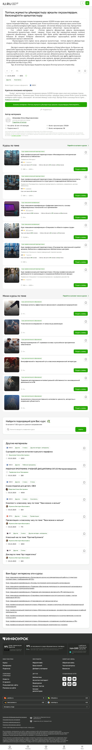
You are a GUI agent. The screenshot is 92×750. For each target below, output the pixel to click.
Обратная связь (68, 663)
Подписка (6, 669)
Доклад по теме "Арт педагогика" (21, 554)
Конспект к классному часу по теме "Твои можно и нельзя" (33, 503)
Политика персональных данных (12, 725)
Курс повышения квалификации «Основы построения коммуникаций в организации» (38, 583)
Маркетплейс (38, 663)
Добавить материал (40, 669)
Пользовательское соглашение (11, 719)
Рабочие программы (29, 465)
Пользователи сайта (10, 685)
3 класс (25, 499)
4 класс (25, 447)
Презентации (34, 516)
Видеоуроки (37, 683)
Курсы (5, 663)
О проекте (6, 682)
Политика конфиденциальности (11, 722)
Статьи (32, 482)
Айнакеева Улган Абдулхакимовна (25, 118)
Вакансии (66, 669)
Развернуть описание (12, 99)
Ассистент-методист (40, 680)
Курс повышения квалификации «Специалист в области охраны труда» (47, 227)
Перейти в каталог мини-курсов (76, 296)
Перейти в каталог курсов (78, 145)
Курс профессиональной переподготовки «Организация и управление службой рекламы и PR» (41, 621)
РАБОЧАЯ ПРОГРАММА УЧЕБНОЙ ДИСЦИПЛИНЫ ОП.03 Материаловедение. (41, 469)
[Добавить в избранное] (85, 71)
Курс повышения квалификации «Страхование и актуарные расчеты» (32, 601)
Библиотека (37, 677)
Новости (6, 679)
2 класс (25, 482)
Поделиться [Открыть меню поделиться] (46, 110)
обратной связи (61, 741)
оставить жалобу (16, 135)
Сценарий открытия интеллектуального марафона (29, 451)
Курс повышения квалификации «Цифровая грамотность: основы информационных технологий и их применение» (45, 206)
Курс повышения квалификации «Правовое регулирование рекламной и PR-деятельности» (40, 592)
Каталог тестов (38, 686)
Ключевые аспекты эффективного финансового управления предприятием (49, 305)
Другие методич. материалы (39, 447)
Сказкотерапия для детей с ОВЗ (21, 486)
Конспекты (17, 80)
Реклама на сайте (9, 688)
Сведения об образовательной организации (15, 717)
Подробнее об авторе (19, 122)
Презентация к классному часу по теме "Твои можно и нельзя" (35, 520)
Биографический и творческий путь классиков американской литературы (49, 361)
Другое (8, 80)
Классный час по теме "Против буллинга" (25, 537)
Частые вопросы (68, 666)
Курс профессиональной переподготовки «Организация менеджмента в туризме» (37, 625)
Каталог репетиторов (37, 690)
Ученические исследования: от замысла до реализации (42, 324)
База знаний (37, 666)
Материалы (7, 666)
